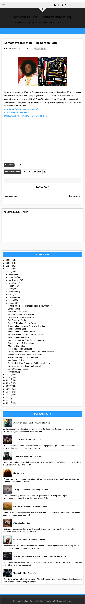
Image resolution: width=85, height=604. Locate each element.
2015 (8, 392)
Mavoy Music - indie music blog (42, 17)
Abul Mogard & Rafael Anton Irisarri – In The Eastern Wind (39, 556)
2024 (8, 266)
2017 (8, 386)
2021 (8, 374)
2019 (8, 380)
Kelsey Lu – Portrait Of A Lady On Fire (30, 489)
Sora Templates (47, 601)
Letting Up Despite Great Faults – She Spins (27, 340)
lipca (11, 289)
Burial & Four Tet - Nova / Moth (21, 332)
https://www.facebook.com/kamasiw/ (21, 109)
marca (11, 300)
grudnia (12, 274)
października (14, 280)
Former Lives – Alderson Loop (21, 343)
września (13, 283)
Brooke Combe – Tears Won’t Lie (27, 439)
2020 (8, 377)
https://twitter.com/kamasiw (16, 112)
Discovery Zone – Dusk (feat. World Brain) (32, 423)
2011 (8, 403)
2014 (8, 394)
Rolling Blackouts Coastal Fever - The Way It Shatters (31, 352)
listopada (13, 277)
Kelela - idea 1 (19, 473)
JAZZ (18, 165)
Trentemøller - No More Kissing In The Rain (26, 326)
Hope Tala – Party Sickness (20, 349)
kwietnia (12, 297)
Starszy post (74, 196)
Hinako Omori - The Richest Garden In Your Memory (30, 306)
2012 (8, 400)
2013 (8, 397)
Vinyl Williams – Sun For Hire (27, 456)
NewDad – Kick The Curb (24, 573)
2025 (8, 263)
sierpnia (12, 286)
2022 (8, 271)
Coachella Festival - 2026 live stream (30, 506)
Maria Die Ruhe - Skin (17, 312)
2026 (8, 260)
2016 (8, 389)
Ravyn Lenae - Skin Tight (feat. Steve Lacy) (26, 366)
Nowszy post (11, 196)
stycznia (12, 372)
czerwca (12, 292)
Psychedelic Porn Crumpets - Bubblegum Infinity (29, 363)
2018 (8, 383)
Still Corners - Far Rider (18, 320)
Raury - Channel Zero (17, 329)
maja (11, 294)
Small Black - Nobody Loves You (22, 317)
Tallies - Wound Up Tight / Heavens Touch (26, 334)
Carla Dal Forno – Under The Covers (29, 540)
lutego (11, 303)
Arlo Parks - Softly (16, 360)
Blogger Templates (21, 601)
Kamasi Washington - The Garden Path (24, 357)
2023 (8, 269)
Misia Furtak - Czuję (22, 523)
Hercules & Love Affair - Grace (21, 314)
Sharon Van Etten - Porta (18, 337)
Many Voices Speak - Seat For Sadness (25, 354)
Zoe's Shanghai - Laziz (18, 369)
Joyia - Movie (14, 309)
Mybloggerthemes (64, 601)
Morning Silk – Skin (16, 346)
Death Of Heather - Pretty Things (22, 323)
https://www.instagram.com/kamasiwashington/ (25, 116)
